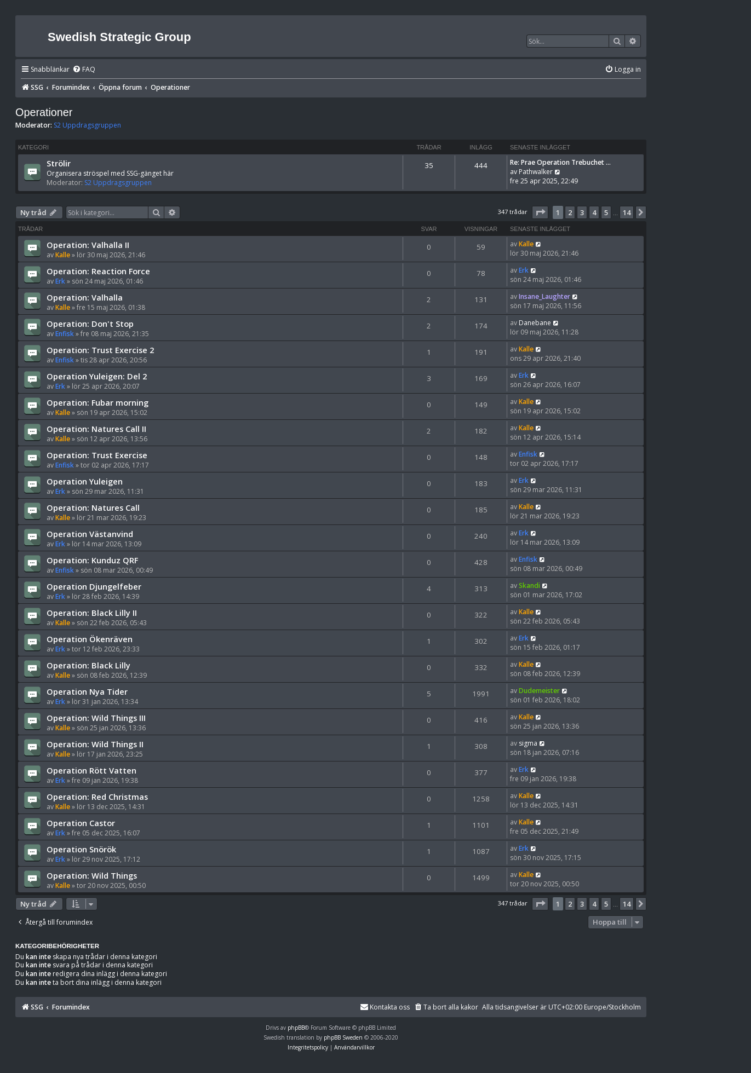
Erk (60, 281)
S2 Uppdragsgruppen (87, 125)
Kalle (62, 254)
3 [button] (582, 212)
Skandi (529, 585)
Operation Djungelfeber (94, 586)
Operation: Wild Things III (96, 717)
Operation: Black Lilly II (92, 612)
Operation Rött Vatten (91, 770)
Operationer (43, 112)
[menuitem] (83, 69)
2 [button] (570, 212)
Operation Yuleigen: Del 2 (97, 376)
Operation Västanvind (90, 533)
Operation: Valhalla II (88, 244)
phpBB (296, 1027)
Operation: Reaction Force (98, 271)
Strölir (59, 163)
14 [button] (626, 212)
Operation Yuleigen (85, 481)
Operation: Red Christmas (97, 796)
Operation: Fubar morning (97, 402)
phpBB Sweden (343, 1037)
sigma (528, 743)
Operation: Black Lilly (88, 665)
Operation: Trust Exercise (97, 454)
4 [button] (594, 212)
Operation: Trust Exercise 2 (100, 349)
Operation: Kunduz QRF (92, 560)
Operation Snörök (81, 849)
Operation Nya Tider (87, 691)
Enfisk (64, 333)
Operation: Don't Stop (90, 323)
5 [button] (606, 212)
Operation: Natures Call (93, 507)
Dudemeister (539, 690)
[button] (540, 212)
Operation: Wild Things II (95, 744)
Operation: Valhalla (85, 297)
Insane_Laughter (544, 296)
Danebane (535, 322)
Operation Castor (81, 822)
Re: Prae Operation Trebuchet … (560, 162)
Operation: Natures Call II (96, 428)
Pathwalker (536, 171)
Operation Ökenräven (90, 638)
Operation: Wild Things (92, 875)
